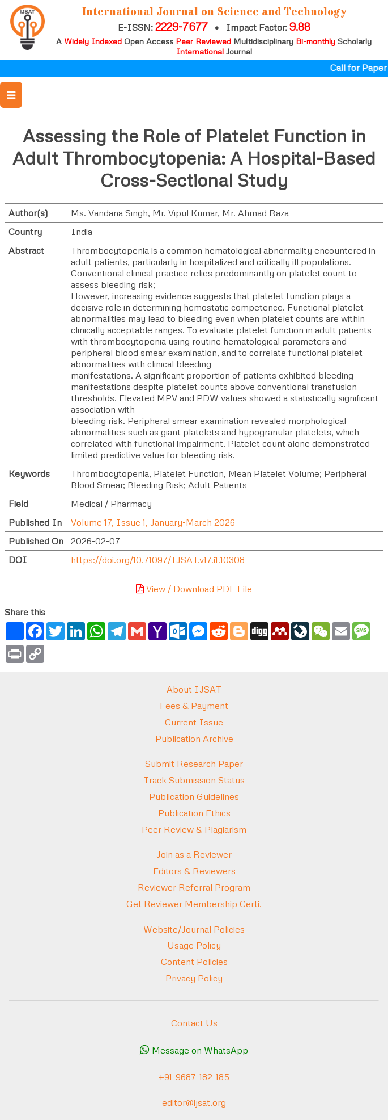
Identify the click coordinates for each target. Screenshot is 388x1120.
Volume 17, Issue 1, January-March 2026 (153, 522)
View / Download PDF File (194, 588)
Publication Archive (194, 738)
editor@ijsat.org (194, 1102)
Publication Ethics (194, 813)
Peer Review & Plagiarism (194, 829)
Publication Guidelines (194, 796)
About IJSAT (194, 689)
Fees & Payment (194, 705)
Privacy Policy (194, 978)
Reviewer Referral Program (194, 887)
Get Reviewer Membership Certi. (194, 903)
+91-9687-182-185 (194, 1077)
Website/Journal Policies (194, 929)
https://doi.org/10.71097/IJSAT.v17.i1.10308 (158, 559)
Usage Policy (194, 945)
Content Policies (194, 961)
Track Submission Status (194, 780)
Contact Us (194, 1023)
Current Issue (194, 722)
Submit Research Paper (194, 763)
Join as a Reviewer (194, 854)
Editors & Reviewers (194, 870)
